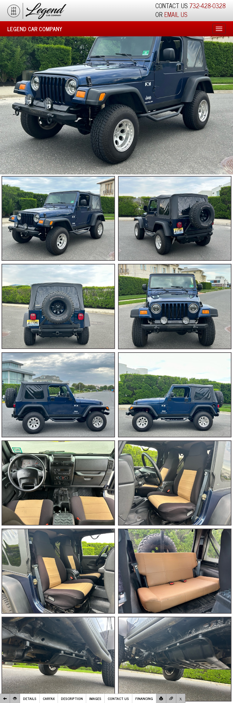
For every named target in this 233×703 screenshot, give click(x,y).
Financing (144, 698)
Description (72, 698)
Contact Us (118, 698)
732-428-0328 (207, 6)
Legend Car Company (34, 28)
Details (29, 698)
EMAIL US (175, 14)
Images (95, 698)
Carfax (49, 698)
